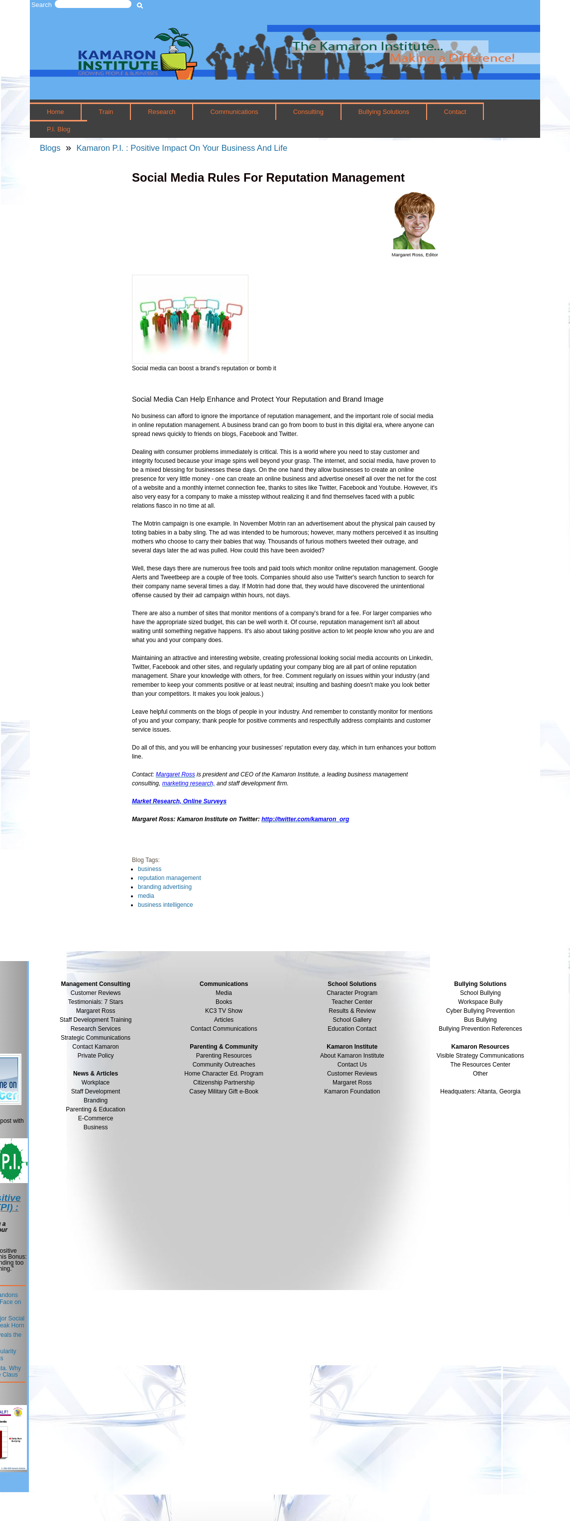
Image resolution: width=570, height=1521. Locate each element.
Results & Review (352, 1010)
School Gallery (352, 1019)
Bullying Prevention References (480, 1028)
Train (106, 111)
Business (96, 1127)
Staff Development (95, 1091)
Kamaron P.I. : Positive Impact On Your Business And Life (181, 148)
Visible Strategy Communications (480, 1055)
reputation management (169, 877)
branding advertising (165, 886)
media (146, 895)
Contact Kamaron (95, 1046)
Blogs (50, 148)
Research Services (96, 1028)
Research (161, 111)
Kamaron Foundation (352, 1091)
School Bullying (480, 992)
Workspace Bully (480, 1001)
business (149, 869)
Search (41, 4)
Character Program (352, 992)
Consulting (308, 111)
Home (55, 111)
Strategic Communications (95, 1037)
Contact (455, 111)
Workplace (96, 1082)
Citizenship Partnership (223, 1082)
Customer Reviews (352, 1073)
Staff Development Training (96, 1019)
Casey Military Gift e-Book (223, 1091)
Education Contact (352, 1028)
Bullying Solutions (383, 111)
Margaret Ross (95, 1010)
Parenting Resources (224, 1055)
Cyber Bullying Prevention (480, 1010)
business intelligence (165, 904)
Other (480, 1073)
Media (224, 992)
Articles (223, 1019)
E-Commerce (96, 1118)
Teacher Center (352, 1001)
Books (224, 1001)
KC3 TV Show (223, 1010)
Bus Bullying (480, 1019)
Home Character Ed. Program (223, 1073)
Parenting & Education (95, 1109)
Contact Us (352, 1064)
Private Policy (96, 1055)
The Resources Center (481, 1064)
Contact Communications (224, 1028)
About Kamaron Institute (352, 1055)
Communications (234, 111)
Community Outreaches (224, 1064)
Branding (96, 1100)
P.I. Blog (58, 129)
